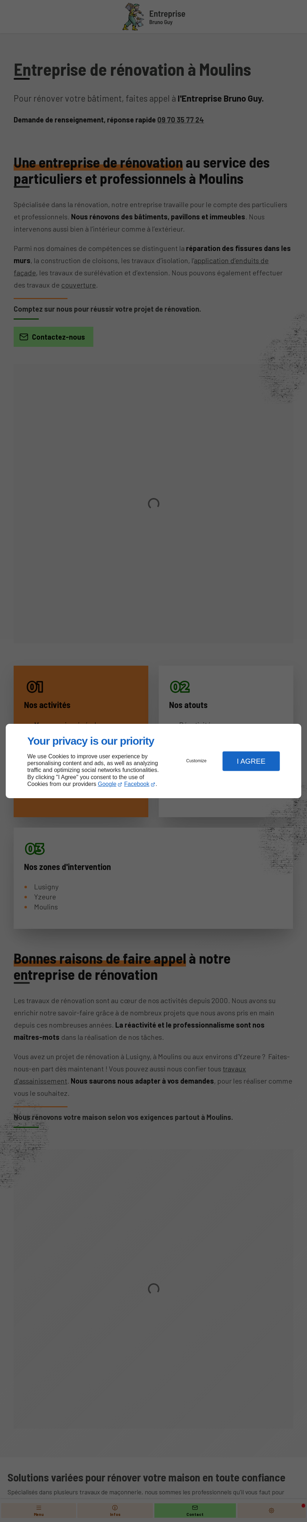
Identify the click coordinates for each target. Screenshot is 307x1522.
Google (107, 784)
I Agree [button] (251, 761)
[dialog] (153, 761)
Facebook (136, 784)
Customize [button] (196, 760)
